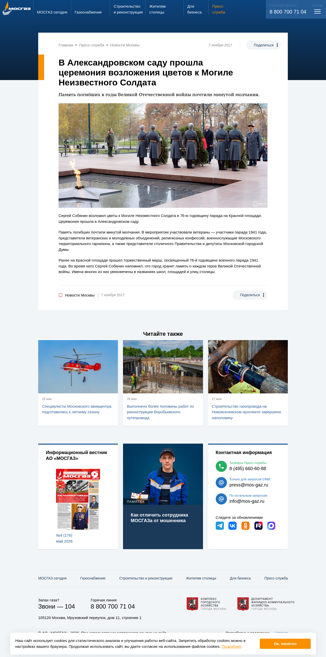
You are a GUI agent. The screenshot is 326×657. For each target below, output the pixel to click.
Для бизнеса (240, 578)
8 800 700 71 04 (287, 12)
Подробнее (231, 646)
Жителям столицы (201, 578)
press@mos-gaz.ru (248, 484)
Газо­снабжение (92, 578)
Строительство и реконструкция (145, 578)
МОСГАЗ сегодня (52, 578)
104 (70, 606)
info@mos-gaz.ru (246, 501)
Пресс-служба (276, 578)
